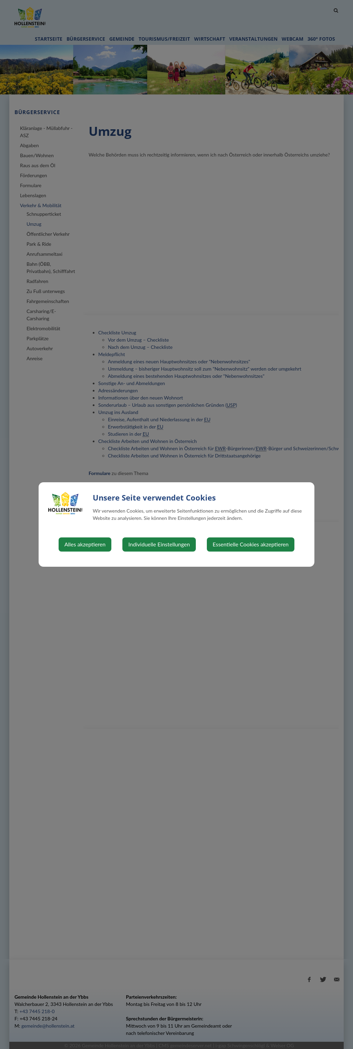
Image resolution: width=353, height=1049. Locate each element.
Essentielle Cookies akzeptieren (251, 544)
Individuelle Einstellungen (159, 544)
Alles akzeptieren (84, 544)
